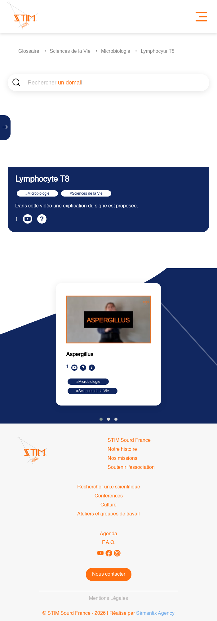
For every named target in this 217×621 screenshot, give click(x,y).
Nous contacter (108, 574)
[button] (101, 419)
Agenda (108, 534)
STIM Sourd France (129, 440)
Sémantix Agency (155, 613)
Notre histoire (122, 449)
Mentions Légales (108, 598)
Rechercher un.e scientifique (108, 487)
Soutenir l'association (131, 467)
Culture (108, 505)
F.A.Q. (108, 542)
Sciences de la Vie (70, 51)
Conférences (109, 496)
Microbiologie (115, 51)
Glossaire (28, 51)
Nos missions (122, 458)
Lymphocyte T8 (158, 51)
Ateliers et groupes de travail (108, 514)
